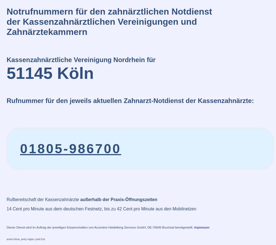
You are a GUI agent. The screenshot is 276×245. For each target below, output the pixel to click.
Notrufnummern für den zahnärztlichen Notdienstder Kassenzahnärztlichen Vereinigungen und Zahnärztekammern (109, 22)
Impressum (201, 227)
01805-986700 (70, 148)
